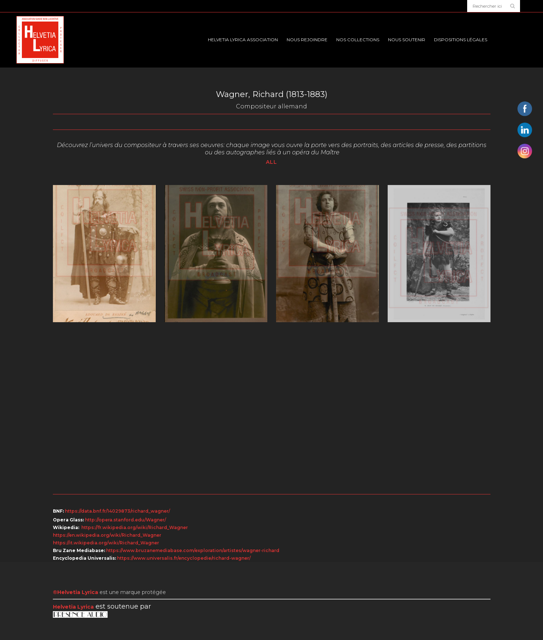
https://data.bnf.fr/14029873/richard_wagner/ (117, 511)
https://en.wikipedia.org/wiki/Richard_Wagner (107, 535)
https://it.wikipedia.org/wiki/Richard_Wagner (106, 542)
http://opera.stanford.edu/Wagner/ (125, 520)
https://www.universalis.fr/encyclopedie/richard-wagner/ (184, 558)
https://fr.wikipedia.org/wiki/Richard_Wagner (134, 527)
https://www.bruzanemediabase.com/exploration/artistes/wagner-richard (192, 550)
